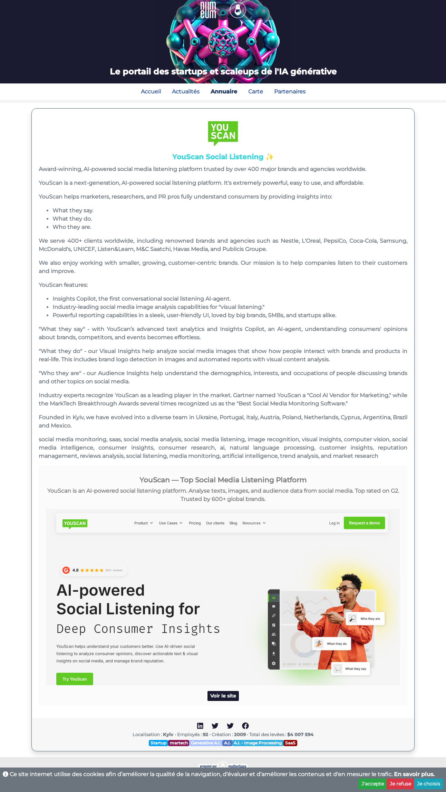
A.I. (227, 742)
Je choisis (428, 784)
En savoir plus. (414, 774)
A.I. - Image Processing (258, 742)
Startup (158, 742)
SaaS (290, 742)
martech (179, 742)
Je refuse (400, 784)
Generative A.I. (206, 742)
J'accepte (372, 784)
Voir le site (223, 696)
